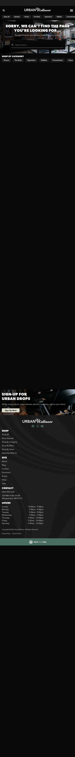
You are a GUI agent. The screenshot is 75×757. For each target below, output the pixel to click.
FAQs (4, 480)
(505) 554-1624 (8, 492)
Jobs (4, 483)
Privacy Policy (6, 533)
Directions (6, 472)
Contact (5, 469)
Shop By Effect (8, 445)
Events (4, 476)
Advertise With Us (9, 453)
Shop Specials (8, 438)
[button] (4, 10)
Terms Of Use (16, 533)
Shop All (5, 434)
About (4, 461)
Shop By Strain (8, 449)
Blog (4, 465)
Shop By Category (9, 442)
